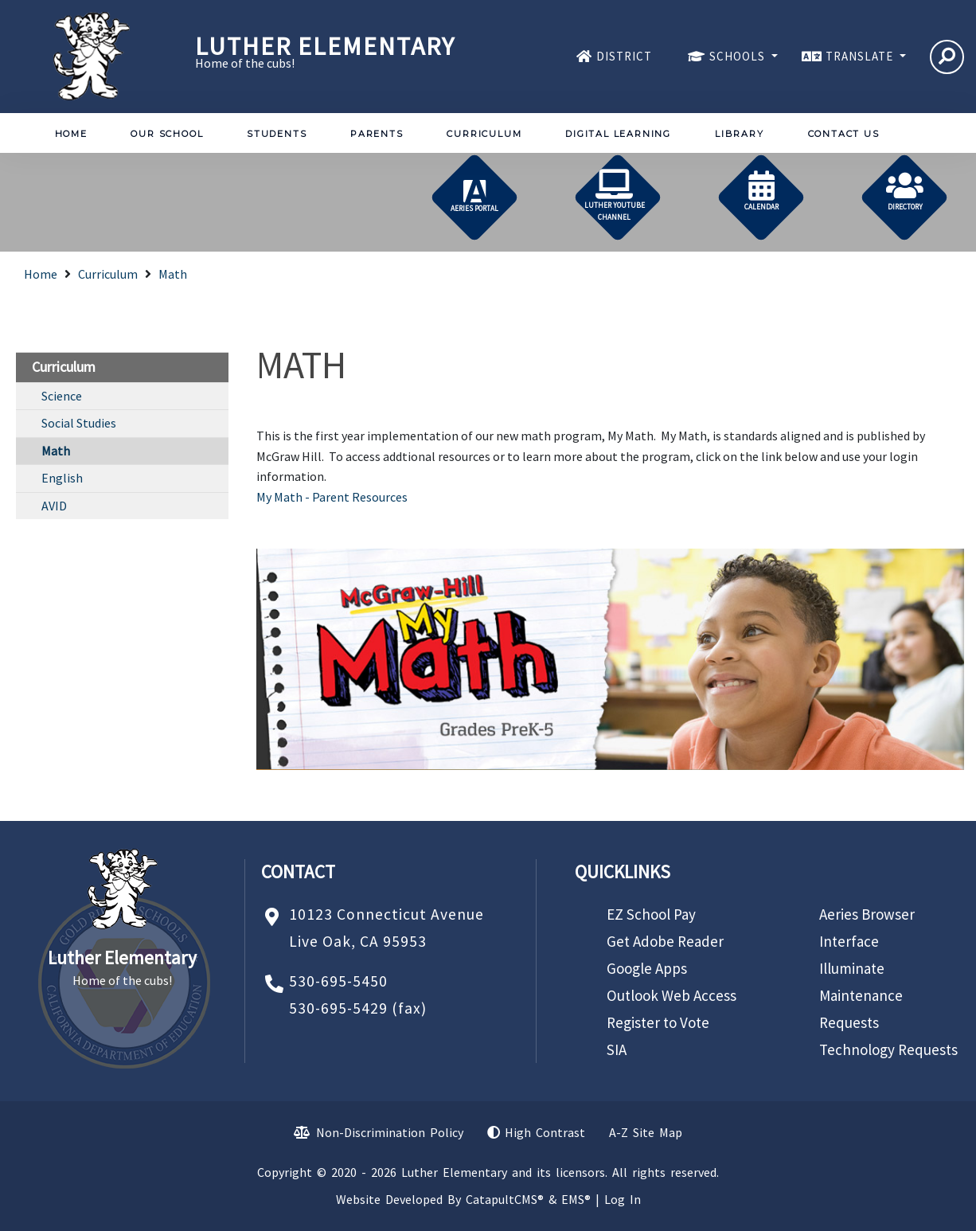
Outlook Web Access (671, 995)
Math (172, 274)
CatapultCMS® (505, 1199)
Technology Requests (888, 1049)
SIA (617, 1049)
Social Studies (78, 423)
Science (61, 396)
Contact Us (844, 133)
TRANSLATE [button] (861, 56)
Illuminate (851, 968)
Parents (377, 133)
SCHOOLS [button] (738, 56)
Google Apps (647, 968)
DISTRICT (624, 56)
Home (71, 133)
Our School (167, 133)
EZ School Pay (651, 914)
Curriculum (484, 133)
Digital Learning (618, 133)
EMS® (576, 1199)
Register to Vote (658, 1022)
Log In (622, 1199)
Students (276, 133)
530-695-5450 (338, 981)
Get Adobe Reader (665, 941)
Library (739, 133)
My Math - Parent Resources (332, 497)
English (62, 478)
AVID (54, 506)
